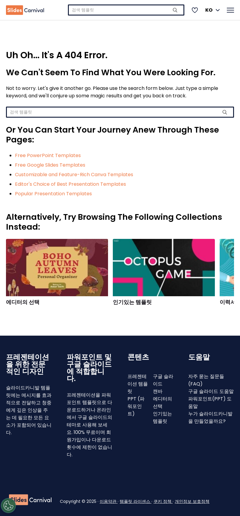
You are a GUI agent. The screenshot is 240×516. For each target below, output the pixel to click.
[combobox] (126, 10)
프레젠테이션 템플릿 (137, 384)
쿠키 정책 (163, 501)
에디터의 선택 (23, 302)
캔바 (157, 391)
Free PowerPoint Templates (48, 155)
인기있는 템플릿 (132, 302)
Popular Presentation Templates (53, 193)
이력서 (228, 302)
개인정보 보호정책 (192, 501)
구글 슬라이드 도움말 (211, 391)
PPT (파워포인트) (136, 406)
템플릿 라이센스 (135, 501)
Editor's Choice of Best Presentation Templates (70, 184)
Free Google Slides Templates (50, 165)
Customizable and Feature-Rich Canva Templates (74, 174)
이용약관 (109, 501)
